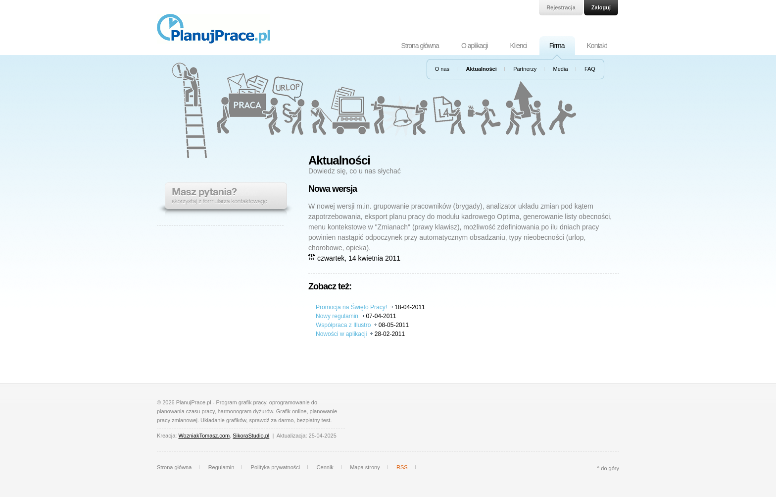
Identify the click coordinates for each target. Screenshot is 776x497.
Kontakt (597, 46)
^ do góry (608, 468)
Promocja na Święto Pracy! (351, 307)
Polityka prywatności (275, 467)
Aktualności (481, 69)
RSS (402, 467)
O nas (442, 69)
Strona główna (420, 46)
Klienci (518, 46)
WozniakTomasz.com (204, 436)
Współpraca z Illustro (343, 325)
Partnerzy (524, 69)
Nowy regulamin (337, 316)
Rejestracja (561, 7)
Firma (557, 46)
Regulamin (221, 467)
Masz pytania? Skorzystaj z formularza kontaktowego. (225, 199)
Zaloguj (601, 7)
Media (560, 69)
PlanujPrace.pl (213, 29)
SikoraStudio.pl (251, 436)
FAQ (589, 69)
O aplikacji (474, 46)
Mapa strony (365, 467)
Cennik (325, 467)
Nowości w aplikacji (341, 334)
